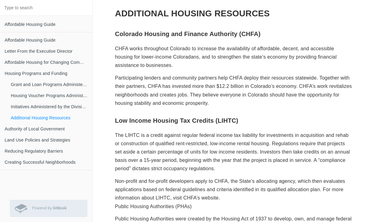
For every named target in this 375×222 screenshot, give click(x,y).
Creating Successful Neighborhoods (40, 162)
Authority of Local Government (35, 128)
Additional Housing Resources (40, 117)
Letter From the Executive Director (39, 51)
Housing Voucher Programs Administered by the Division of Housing (51, 95)
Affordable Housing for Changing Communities (48, 62)
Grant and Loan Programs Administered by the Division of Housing (51, 84)
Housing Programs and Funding (36, 73)
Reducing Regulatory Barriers (34, 151)
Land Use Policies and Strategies (37, 140)
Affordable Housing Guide (30, 24)
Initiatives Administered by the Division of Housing (51, 106)
